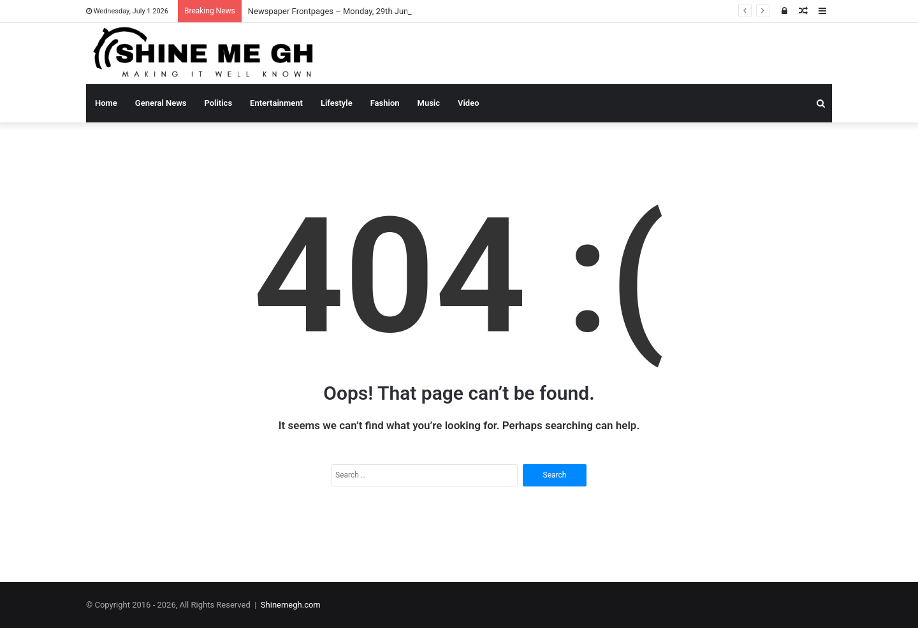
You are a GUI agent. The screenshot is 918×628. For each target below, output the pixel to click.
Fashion (385, 103)
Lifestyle (337, 103)
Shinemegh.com (291, 605)
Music (429, 103)
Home (106, 103)
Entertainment (276, 103)
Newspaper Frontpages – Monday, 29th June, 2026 (341, 11)
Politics (219, 103)
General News (161, 103)
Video (468, 103)
